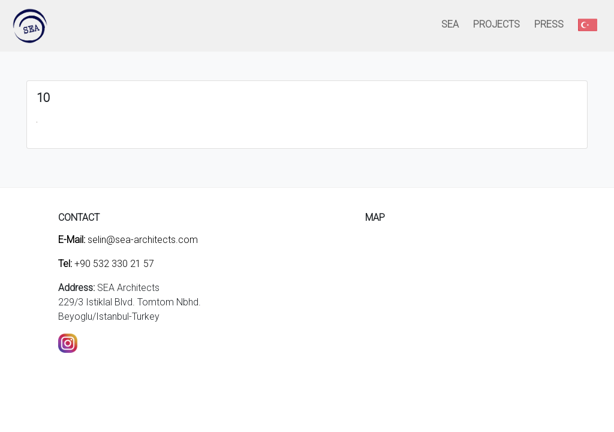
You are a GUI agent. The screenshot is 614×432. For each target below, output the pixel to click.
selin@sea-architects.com (128, 239)
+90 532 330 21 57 (106, 263)
